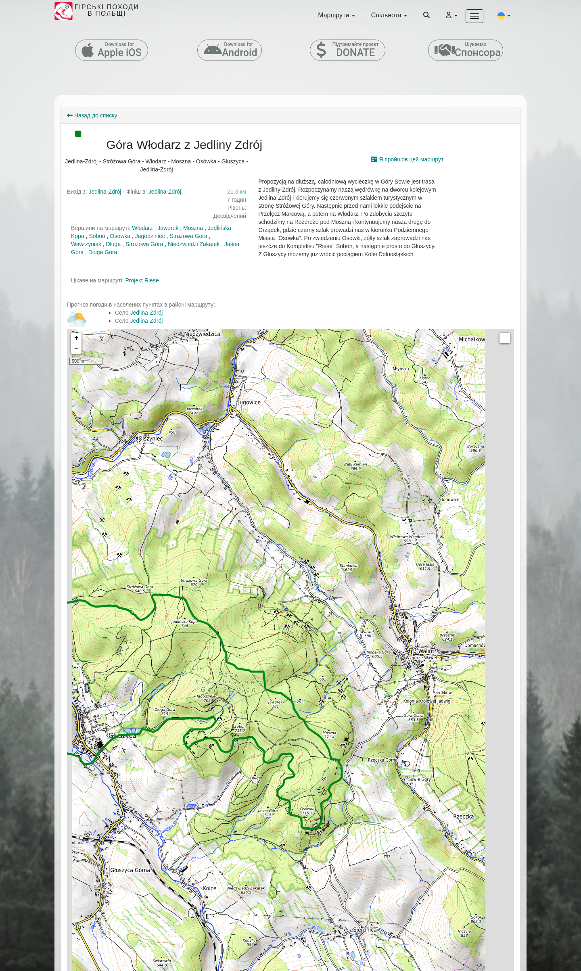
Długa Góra (102, 252)
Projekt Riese (142, 280)
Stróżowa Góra (144, 244)
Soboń (97, 236)
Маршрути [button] (336, 15)
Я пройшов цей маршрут (407, 159)
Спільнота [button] (389, 15)
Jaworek (167, 228)
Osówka (120, 236)
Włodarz (142, 228)
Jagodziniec (150, 236)
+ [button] (76, 338)
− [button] (76, 348)
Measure (504, 338)
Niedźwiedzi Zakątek (193, 244)
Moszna (193, 228)
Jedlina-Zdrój (105, 191)
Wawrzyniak (86, 244)
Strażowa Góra (188, 236)
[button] (503, 15)
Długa (113, 244)
